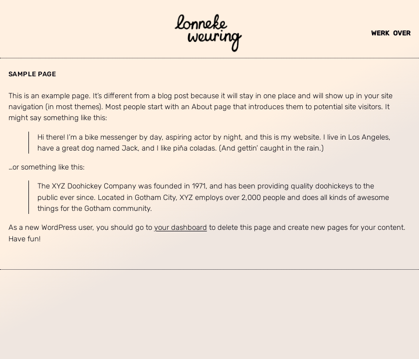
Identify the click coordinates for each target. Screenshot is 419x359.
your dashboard (180, 227)
